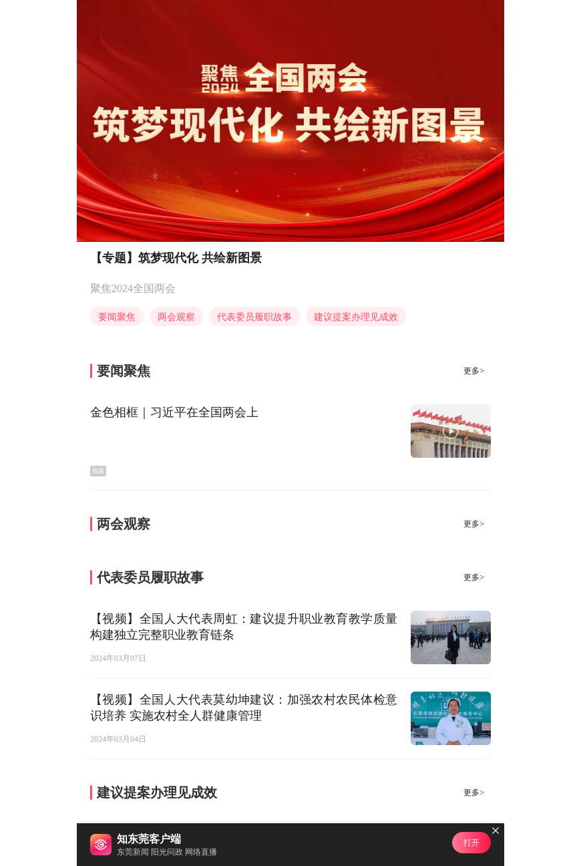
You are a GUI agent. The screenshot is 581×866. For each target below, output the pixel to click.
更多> (473, 371)
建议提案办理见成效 (356, 317)
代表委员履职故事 (254, 317)
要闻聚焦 (117, 317)
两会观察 (176, 317)
